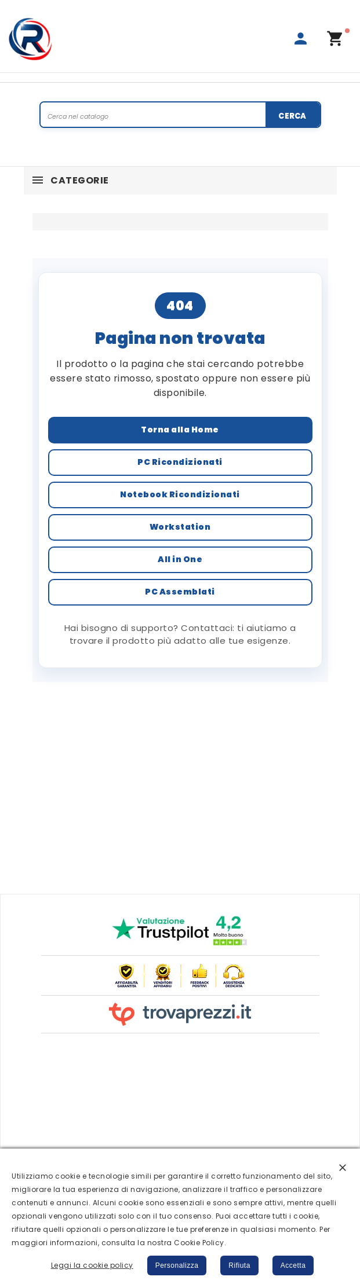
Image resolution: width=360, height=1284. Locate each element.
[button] (342, 1166)
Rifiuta (239, 1265)
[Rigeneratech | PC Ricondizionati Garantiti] (30, 38)
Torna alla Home (180, 429)
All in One (180, 559)
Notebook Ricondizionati (180, 494)
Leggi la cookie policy (92, 1265)
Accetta (293, 1265)
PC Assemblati (180, 591)
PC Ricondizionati (180, 462)
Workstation (180, 527)
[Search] (180, 115)
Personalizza (177, 1265)
